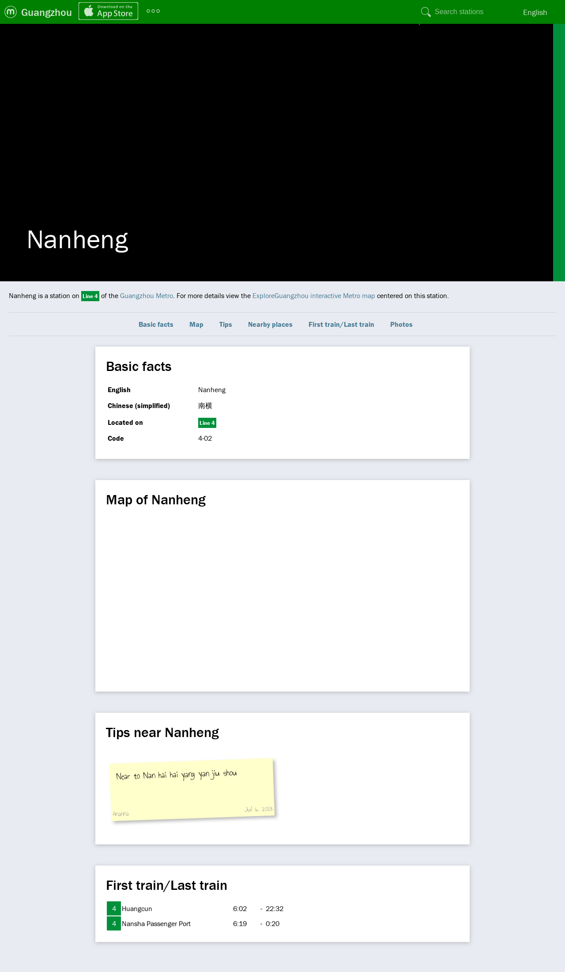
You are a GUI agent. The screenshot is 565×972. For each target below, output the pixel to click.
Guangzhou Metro (146, 295)
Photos (401, 324)
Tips (225, 324)
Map (196, 324)
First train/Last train (341, 324)
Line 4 (90, 296)
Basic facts (156, 324)
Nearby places (270, 324)
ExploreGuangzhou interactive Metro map (313, 295)
